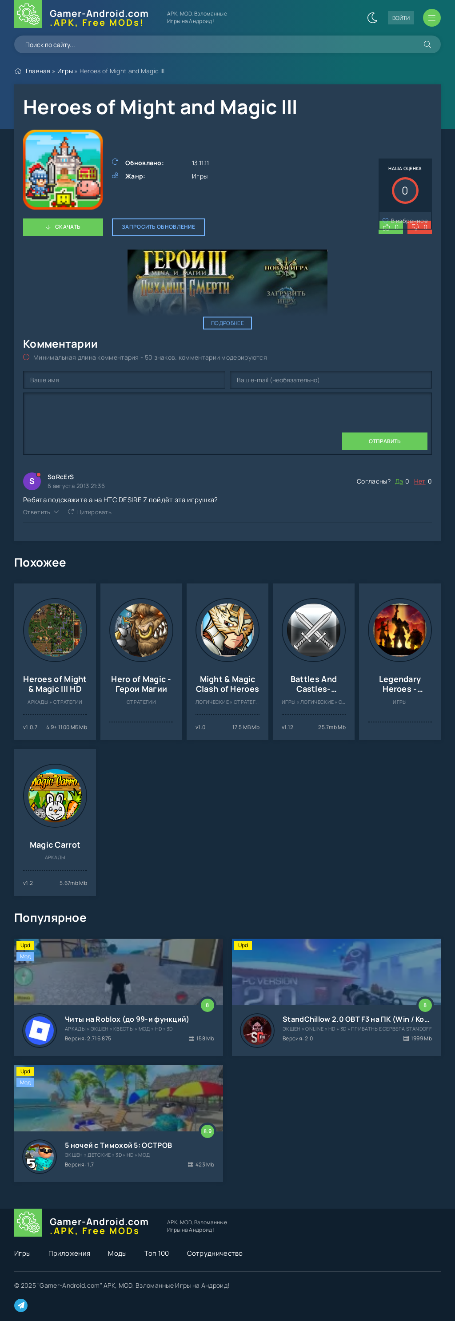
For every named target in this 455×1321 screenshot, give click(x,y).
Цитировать (94, 512)
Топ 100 (156, 1253)
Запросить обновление (158, 226)
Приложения (69, 1253)
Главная (38, 71)
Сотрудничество (215, 1253)
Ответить (36, 512)
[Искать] (427, 44)
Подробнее (227, 323)
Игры (65, 71)
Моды (117, 1253)
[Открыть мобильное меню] (432, 18)
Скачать (67, 226)
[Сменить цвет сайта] (372, 17)
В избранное (409, 221)
